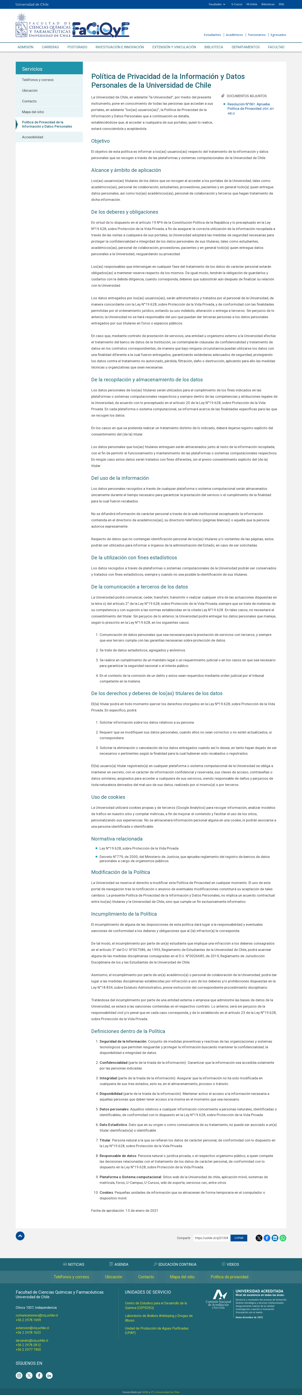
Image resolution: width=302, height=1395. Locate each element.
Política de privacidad (234, 1277)
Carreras (50, 47)
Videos (232, 1264)
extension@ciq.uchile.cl (33, 1328)
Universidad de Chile (168, 1391)
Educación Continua (175, 1264)
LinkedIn (275, 1238)
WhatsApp (283, 1238)
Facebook (267, 1238)
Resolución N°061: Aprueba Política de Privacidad (251, 108)
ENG (281, 4)
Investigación (120, 47)
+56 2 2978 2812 (28, 1344)
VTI (152, 1391)
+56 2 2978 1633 (28, 1332)
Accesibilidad (32, 137)
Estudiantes (212, 35)
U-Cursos (237, 4)
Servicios (32, 69)
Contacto (29, 101)
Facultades (215, 4)
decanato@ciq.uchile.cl (32, 1340)
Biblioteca (214, 47)
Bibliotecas (268, 4)
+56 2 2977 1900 (28, 1349)
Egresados (278, 35)
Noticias (72, 1264)
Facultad (276, 47)
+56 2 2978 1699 (28, 1320)
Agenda (118, 1264)
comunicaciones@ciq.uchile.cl (37, 1316)
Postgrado (77, 47)
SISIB (145, 1391)
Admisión (26, 47)
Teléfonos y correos (38, 80)
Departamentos (246, 47)
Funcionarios (257, 35)
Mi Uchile (252, 4)
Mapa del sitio (33, 112)
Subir (20, 1236)
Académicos (234, 35)
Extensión (174, 47)
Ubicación (30, 91)
